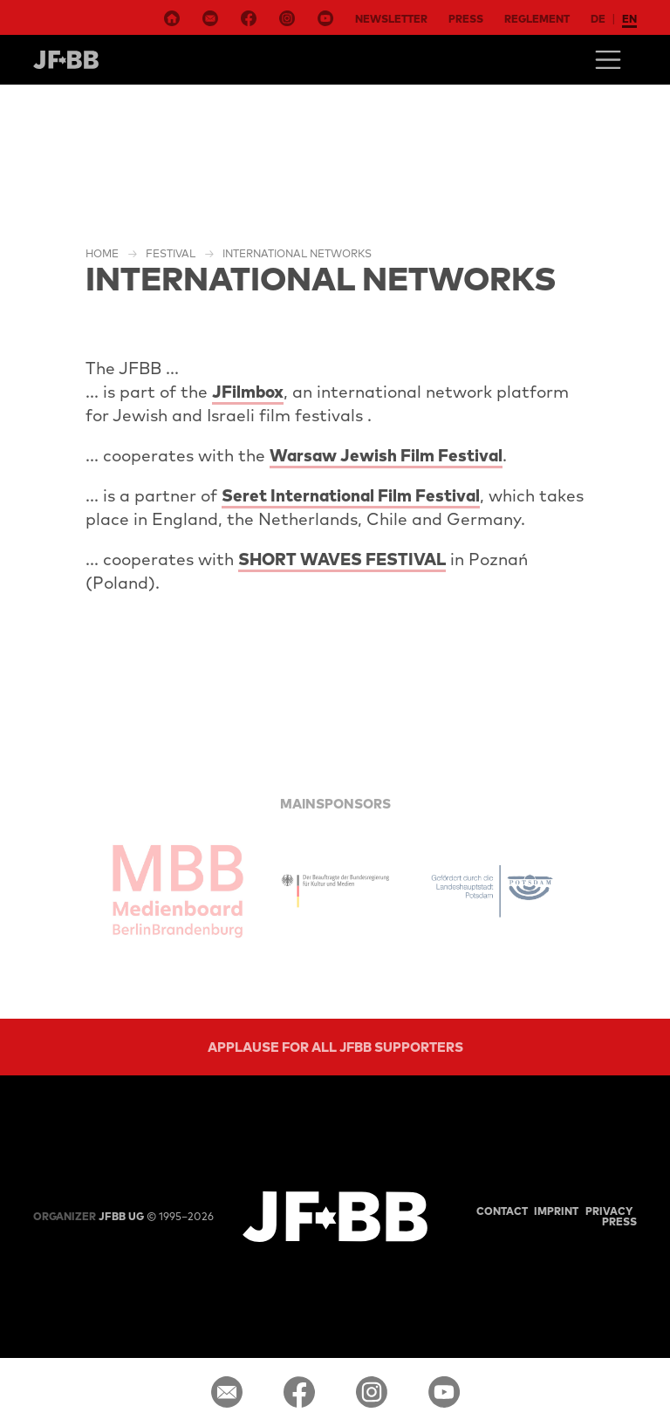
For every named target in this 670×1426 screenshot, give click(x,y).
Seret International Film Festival (351, 495)
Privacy (608, 1211)
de (598, 18)
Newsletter (391, 18)
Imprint (556, 1211)
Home (102, 253)
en (629, 18)
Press (465, 18)
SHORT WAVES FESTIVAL (342, 559)
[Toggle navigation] (608, 59)
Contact (502, 1211)
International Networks (297, 253)
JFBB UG (88, 1216)
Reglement (537, 18)
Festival (170, 253)
